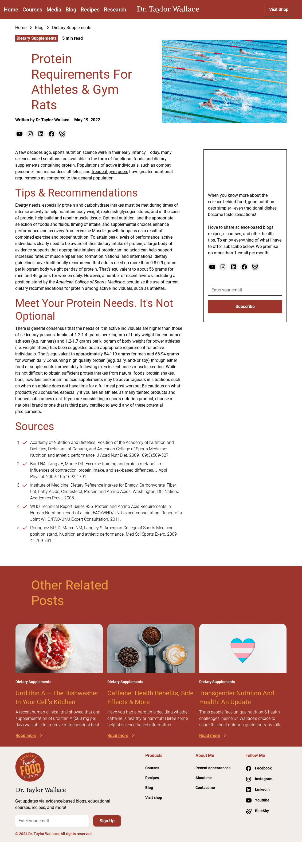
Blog (71, 9)
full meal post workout (120, 385)
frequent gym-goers (110, 171)
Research (115, 9)
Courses (32, 9)
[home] (169, 9)
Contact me (205, 787)
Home (11, 9)
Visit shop (153, 797)
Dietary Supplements (71, 27)
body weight (51, 269)
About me (203, 778)
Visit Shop (278, 9)
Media (53, 9)
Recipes (90, 9)
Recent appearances (212, 768)
